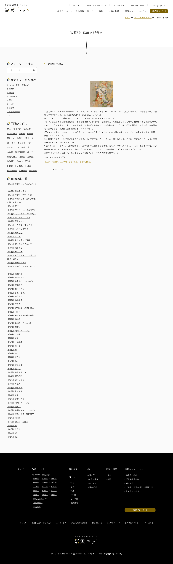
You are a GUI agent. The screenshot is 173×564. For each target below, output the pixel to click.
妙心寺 (36, 478)
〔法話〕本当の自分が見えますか (21, 209)
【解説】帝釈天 (14, 304)
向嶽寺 (36, 494)
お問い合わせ (148, 523)
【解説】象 (12, 349)
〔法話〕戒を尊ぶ (14, 247)
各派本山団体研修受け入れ (96, 5)
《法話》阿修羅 (14, 417)
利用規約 (129, 483)
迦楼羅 (22, 156)
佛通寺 (45, 494)
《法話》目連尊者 (14, 391)
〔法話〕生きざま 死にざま (19, 224)
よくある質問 (119, 5)
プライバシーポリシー (97, 554)
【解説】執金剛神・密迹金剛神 (20, 315)
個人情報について (131, 523)
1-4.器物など (12, 96)
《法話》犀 (12, 433)
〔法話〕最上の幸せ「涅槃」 (19, 240)
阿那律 (28, 165)
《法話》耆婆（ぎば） (16, 398)
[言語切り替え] (158, 5)
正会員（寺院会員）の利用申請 (139, 487)
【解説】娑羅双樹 (14, 364)
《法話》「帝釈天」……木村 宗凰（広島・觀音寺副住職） (68, 161)
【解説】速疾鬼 (14, 334)
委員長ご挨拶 (131, 475)
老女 (17, 147)
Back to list (58, 169)
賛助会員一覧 (97, 523)
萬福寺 (45, 478)
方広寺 (45, 486)
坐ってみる (92, 483)
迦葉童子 (31, 156)
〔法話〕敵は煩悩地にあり (18, 217)
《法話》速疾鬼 (14, 406)
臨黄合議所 (38, 502)
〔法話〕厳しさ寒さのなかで (19, 243)
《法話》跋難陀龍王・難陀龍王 (20, 414)
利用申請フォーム (137, 5)
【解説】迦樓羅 (14, 319)
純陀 (30, 142)
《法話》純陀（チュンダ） (18, 402)
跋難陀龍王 (12, 156)
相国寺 (45, 490)
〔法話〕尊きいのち (15, 221)
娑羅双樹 (27, 128)
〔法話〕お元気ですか (16, 262)
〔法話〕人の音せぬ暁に (17, 228)
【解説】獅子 (13, 360)
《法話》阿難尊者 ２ (16, 376)
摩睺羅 (30, 133)
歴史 (72, 486)
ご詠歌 (73, 495)
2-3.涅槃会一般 (13, 111)
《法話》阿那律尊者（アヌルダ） (21, 410)
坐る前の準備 (92, 479)
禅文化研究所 (40, 498)
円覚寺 (54, 482)
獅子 (13, 142)
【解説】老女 (13, 338)
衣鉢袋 (10, 152)
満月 (27, 138)
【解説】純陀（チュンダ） (18, 330)
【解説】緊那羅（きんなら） (19, 323)
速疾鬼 (20, 161)
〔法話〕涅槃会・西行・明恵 (19, 195)
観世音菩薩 (20, 152)
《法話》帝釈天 (14, 383)
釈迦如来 (29, 161)
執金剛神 (17, 128)
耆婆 (23, 147)
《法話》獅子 (13, 436)
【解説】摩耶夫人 (14, 285)
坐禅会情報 (92, 487)
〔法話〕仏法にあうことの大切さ (21, 213)
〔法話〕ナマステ (14, 251)
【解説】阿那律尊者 (15, 277)
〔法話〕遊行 (13, 206)
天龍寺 (36, 490)
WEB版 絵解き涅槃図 (143, 17)
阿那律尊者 (12, 170)
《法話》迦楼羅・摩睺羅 (17, 421)
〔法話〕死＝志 (14, 236)
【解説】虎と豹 (14, 357)
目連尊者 (21, 142)
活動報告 (79, 11)
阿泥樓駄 (19, 165)
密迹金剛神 (12, 133)
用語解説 (74, 503)
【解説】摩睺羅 (14, 326)
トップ (127, 17)
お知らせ (75, 5)
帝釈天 (22, 133)
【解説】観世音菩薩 (15, 288)
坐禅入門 (91, 475)
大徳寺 (36, 486)
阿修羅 (10, 165)
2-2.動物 (10, 107)
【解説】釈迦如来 (14, 273)
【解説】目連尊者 (14, 342)
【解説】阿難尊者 (14, 296)
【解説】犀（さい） (15, 345)
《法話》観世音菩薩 (15, 379)
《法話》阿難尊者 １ (16, 372)
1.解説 (9, 100)
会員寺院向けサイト (158, 11)
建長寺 (36, 482)
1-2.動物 (10, 88)
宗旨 (72, 482)
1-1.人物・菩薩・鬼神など (18, 85)
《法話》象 (12, 425)
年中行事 (74, 499)
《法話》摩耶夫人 (14, 387)
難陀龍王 (33, 170)
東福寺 (45, 482)
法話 (109, 475)
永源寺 (54, 486)
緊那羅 (10, 147)
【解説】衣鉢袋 (14, 368)
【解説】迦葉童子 (14, 300)
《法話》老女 (13, 395)
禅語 (109, 479)
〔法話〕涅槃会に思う (16, 191)
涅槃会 (20, 138)
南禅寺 (54, 478)
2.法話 (9, 115)
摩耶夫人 (11, 138)
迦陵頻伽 (11, 161)
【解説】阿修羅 (14, 311)
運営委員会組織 (132, 479)
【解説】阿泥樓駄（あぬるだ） (20, 281)
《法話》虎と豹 (14, 429)
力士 (9, 128)
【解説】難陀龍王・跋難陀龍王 (20, 307)
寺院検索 (37, 506)
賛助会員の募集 (132, 491)
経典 (72, 491)
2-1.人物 (10, 104)
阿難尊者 (23, 170)
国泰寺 (54, 494)
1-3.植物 (10, 92)
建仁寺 (54, 490)
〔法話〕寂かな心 (14, 232)
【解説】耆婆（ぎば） (16, 292)
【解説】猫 (12, 353)
